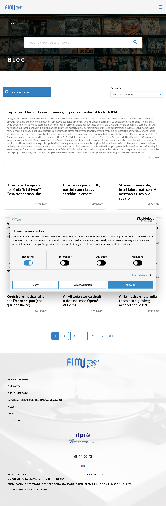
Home (11, 23)
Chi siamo (14, 386)
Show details (139, 275)
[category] (136, 94)
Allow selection (83, 284)
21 (93, 336)
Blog (11, 413)
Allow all (130, 284)
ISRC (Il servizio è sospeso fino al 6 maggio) (35, 400)
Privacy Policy (17, 474)
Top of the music (18, 379)
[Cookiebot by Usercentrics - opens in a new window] (139, 219)
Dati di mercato (18, 393)
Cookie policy (94, 474)
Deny (36, 284)
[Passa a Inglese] (83, 466)
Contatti (14, 420)
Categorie (115, 88)
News (11, 406)
